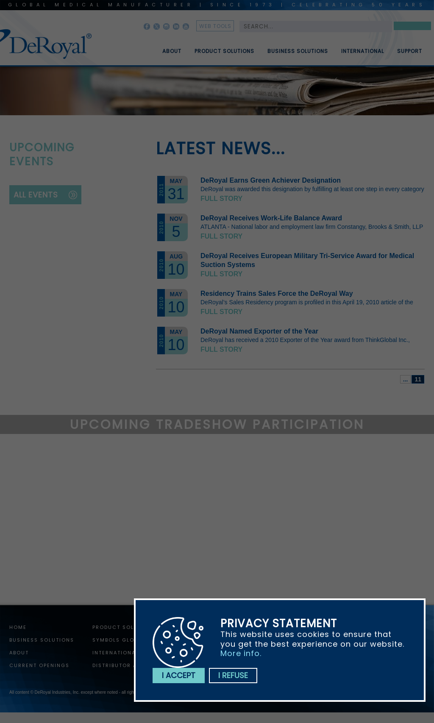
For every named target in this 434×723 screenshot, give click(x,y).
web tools (215, 26)
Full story (221, 198)
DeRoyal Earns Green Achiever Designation (270, 180)
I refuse (233, 675)
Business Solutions (297, 54)
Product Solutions (224, 54)
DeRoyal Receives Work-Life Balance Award (271, 218)
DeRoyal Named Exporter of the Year (259, 331)
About (171, 54)
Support (409, 54)
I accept (178, 675)
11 (418, 379)
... (405, 379)
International (362, 54)
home (18, 627)
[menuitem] (166, 47)
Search (412, 27)
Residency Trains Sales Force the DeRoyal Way (276, 293)
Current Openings (39, 665)
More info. (241, 653)
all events (36, 194)
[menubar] (286, 47)
